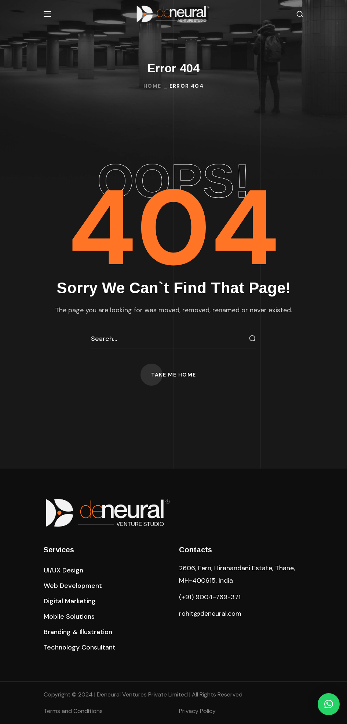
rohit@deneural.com (210, 613)
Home (152, 86)
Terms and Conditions (73, 711)
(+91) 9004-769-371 (210, 597)
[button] (299, 14)
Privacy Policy (197, 711)
